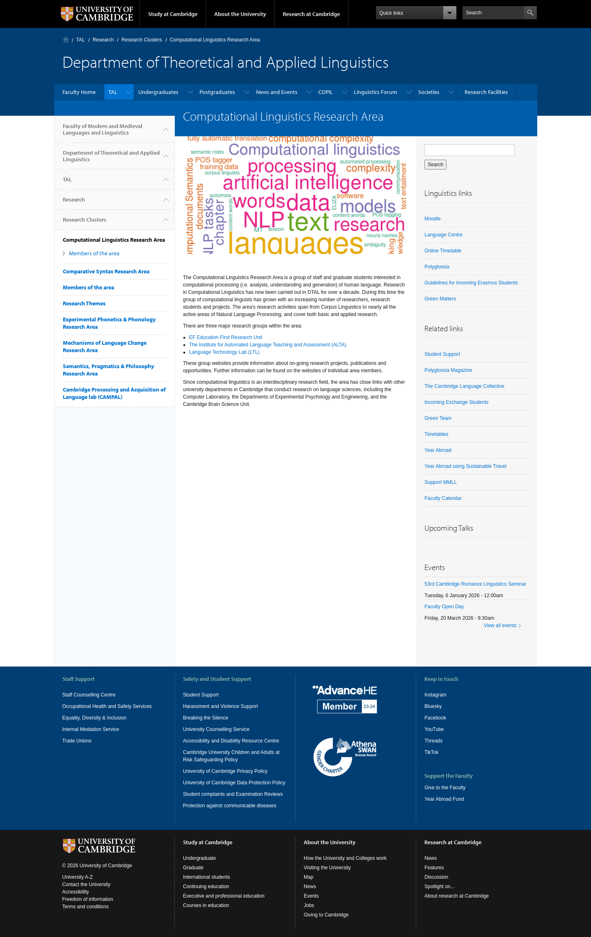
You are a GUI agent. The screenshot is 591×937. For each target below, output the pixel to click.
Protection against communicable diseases (229, 806)
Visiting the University (327, 868)
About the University (240, 14)
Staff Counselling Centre (89, 695)
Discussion (436, 877)
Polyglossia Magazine (448, 370)
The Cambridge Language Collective (464, 386)
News (310, 886)
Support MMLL (440, 482)
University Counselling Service (216, 729)
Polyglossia (436, 267)
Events (311, 896)
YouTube (434, 729)
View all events (500, 625)
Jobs (309, 905)
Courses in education (206, 905)
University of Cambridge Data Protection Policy (234, 783)
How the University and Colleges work (345, 858)
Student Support (442, 354)
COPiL (325, 92)
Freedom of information (87, 899)
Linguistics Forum (375, 92)
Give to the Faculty (444, 787)
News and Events (277, 92)
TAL (80, 40)
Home (65, 39)
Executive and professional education (224, 896)
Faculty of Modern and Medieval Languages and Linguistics (102, 132)
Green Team (437, 418)
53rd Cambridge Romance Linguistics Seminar (475, 584)
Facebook (435, 718)
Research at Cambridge (311, 14)
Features (434, 868)
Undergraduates (158, 92)
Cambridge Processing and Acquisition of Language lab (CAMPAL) (114, 393)
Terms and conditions (85, 907)
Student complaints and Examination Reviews (233, 794)
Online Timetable (442, 251)
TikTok (431, 752)
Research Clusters (141, 40)
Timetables (436, 434)
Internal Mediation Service (90, 729)
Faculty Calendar (443, 498)
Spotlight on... (439, 886)
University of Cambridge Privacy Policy (225, 771)
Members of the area (94, 253)
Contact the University (86, 884)
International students (206, 877)
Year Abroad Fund (444, 799)
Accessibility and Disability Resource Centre (231, 741)
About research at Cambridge (456, 896)
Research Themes (84, 303)
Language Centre (443, 235)
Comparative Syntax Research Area (106, 271)
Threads (433, 741)
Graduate (193, 868)
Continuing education (206, 886)
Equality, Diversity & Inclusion (94, 718)
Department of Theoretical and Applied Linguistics (111, 159)
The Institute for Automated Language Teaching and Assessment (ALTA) (267, 345)
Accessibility (75, 892)
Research (103, 40)
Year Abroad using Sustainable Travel (465, 466)
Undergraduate (199, 858)
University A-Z (77, 877)
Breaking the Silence (205, 718)
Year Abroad (437, 450)
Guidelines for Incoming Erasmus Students (471, 283)
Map (308, 877)
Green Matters (440, 299)
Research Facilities (486, 92)
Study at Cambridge (172, 14)
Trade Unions (77, 741)
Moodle (432, 219)
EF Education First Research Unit (225, 337)
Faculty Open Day (444, 606)
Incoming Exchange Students (456, 402)
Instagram (435, 695)
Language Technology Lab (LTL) (224, 352)
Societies (429, 92)
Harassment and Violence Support (220, 706)
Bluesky (433, 706)
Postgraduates (217, 92)
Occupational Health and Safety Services (107, 706)
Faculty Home (79, 92)
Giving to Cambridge (326, 915)
